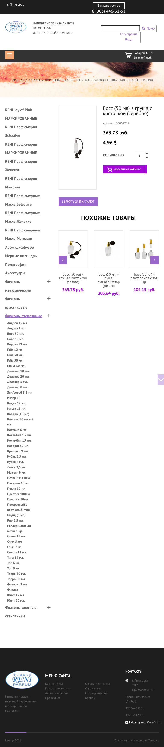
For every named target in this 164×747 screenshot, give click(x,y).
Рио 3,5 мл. (15, 520)
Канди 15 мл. (16, 408)
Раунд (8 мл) (16, 515)
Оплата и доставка (97, 684)
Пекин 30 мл (16, 488)
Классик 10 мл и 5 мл (20, 421)
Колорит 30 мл (17, 446)
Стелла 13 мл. (17, 552)
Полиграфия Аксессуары (15, 269)
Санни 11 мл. (16, 536)
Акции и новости (56, 693)
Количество (113, 155)
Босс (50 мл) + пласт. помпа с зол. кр (144, 278)
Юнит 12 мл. (16, 595)
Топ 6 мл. (13, 563)
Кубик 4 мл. (15, 462)
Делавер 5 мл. (17, 382)
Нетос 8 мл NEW (19, 478)
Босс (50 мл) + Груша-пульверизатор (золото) (109, 280)
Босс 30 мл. (15, 334)
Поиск (151, 28)
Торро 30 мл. (16, 574)
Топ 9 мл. (13, 568)
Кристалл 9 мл (17, 451)
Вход (128, 39)
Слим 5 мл (14, 542)
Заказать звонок (109, 5)
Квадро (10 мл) (18, 414)
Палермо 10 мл (18, 483)
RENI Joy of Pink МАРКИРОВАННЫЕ (21, 114)
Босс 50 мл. (15, 339)
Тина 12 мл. (15, 558)
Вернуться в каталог (78, 201)
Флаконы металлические (18, 286)
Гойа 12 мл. (15, 350)
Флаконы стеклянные (63, 80)
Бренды (90, 698)
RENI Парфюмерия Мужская (21, 183)
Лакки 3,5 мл (16, 467)
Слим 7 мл (14, 547)
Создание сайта (124, 740)
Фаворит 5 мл (17, 584)
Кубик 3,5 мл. (17, 456)
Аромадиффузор (19, 247)
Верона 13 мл (17, 344)
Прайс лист (52, 698)
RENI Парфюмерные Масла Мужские (22, 234)
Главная (18, 80)
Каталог (35, 80)
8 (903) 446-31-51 (109, 11)
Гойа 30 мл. (15, 355)
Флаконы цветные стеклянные (20, 611)
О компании (93, 688)
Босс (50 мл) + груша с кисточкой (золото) (73, 278)
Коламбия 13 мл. (19, 435)
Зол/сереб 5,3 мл (19, 392)
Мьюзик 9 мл (16, 472)
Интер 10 (13, 398)
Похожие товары (108, 218)
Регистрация (128, 34)
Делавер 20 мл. (18, 376)
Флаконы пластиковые (16, 303)
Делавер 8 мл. (17, 387)
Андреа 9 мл (16, 328)
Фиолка (12, 590)
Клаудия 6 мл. (17, 430)
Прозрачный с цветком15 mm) (18, 507)
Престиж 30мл (17, 499)
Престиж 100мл (18, 494)
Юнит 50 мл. (16, 600)
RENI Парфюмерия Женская (21, 165)
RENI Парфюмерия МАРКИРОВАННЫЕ (21, 148)
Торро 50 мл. (16, 579)
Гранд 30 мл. (16, 366)
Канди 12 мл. (16, 403)
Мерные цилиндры (21, 255)
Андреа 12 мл (17, 323)
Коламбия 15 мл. (19, 440)
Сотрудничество (96, 693)
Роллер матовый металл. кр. (19, 528)
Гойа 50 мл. (15, 360)
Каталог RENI (54, 684)
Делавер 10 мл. (18, 371)
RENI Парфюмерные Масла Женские (22, 217)
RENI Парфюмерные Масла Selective (22, 200)
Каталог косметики (58, 688)
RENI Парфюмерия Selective (21, 131)
